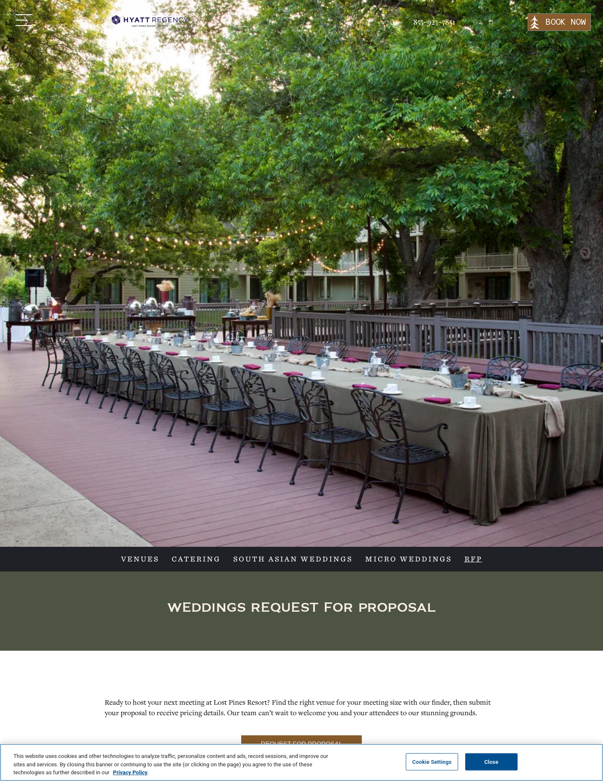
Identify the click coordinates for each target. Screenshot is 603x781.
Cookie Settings (431, 761)
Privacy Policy (130, 772)
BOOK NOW (565, 22)
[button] (24, 20)
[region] (301, 762)
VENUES (140, 559)
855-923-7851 (434, 22)
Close (491, 761)
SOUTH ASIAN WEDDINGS (293, 559)
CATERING (196, 559)
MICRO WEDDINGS (408, 559)
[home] (150, 21)
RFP (473, 559)
